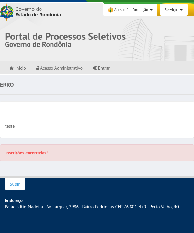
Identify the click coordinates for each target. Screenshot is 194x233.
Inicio (18, 68)
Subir (15, 184)
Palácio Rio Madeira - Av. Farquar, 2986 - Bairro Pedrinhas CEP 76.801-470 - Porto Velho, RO (92, 207)
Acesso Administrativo (59, 68)
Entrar (101, 68)
